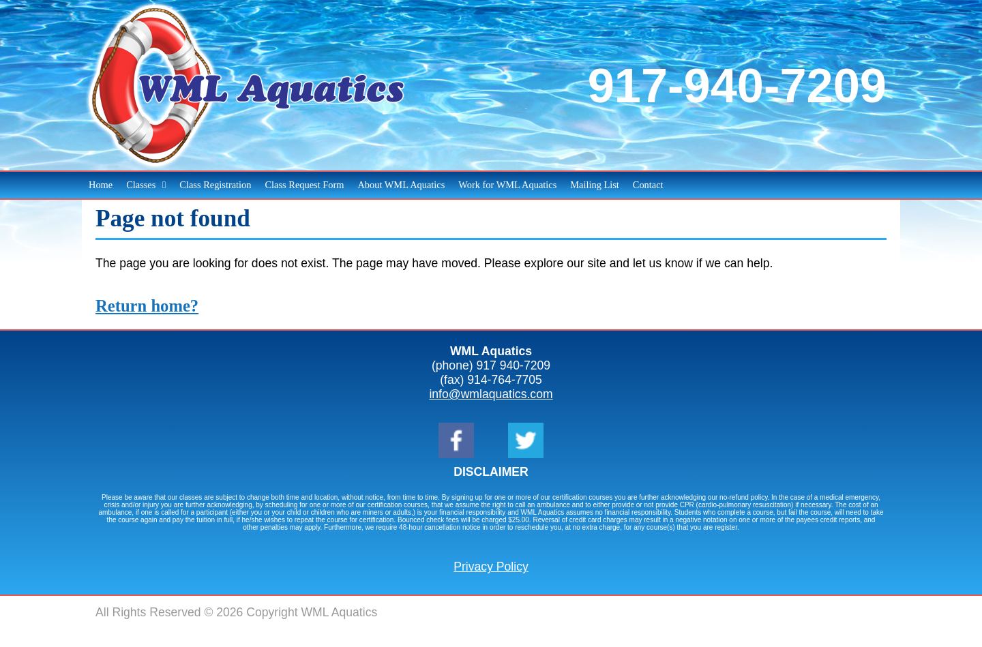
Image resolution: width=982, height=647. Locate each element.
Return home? (146, 306)
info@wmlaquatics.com (490, 394)
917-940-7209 (737, 85)
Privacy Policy (491, 566)
